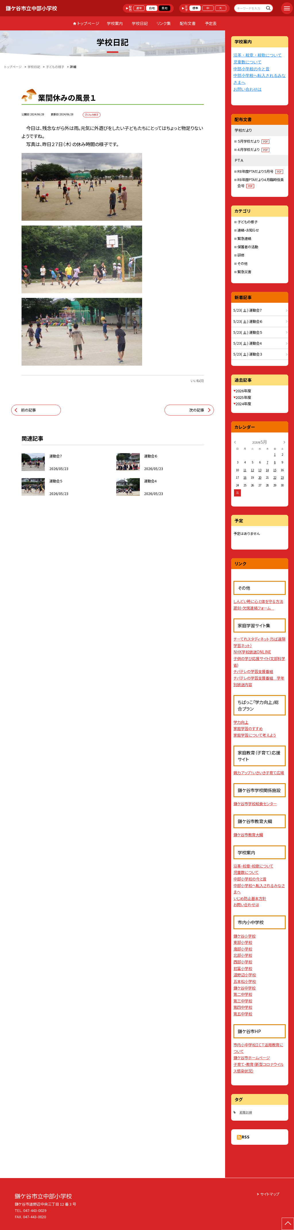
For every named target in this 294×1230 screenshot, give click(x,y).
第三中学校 (242, 1001)
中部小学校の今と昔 (251, 69)
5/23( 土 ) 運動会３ (247, 354)
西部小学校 (242, 962)
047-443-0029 (34, 1210)
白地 (152, 8)
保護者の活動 (247, 246)
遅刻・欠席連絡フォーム (253, 608)
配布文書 (188, 23)
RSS (245, 1137)
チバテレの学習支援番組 (253, 671)
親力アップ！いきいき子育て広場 (258, 772)
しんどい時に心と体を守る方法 (258, 601)
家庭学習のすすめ (248, 728)
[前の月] (235, 442)
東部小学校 (242, 942)
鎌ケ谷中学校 (244, 988)
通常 (139, 8)
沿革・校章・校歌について (257, 55)
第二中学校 (242, 994)
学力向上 (240, 722)
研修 (240, 255)
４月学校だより (253, 149)
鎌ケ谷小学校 (244, 936)
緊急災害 (244, 271)
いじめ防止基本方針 (249, 898)
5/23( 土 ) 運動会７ (247, 310)
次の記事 (196, 410)
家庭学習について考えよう (254, 735)
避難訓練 (245, 1112)
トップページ (88, 23)
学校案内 (115, 23)
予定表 (211, 23)
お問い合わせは (247, 89)
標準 (195, 8)
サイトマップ (269, 1194)
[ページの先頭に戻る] (288, 1224)
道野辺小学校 (244, 974)
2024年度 (243, 403)
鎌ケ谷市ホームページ (251, 1057)
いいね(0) (197, 380)
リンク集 (163, 23)
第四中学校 (242, 1007)
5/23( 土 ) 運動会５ (247, 332)
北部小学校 (242, 955)
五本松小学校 (244, 981)
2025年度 (243, 397)
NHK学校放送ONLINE (252, 652)
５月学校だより (253, 141)
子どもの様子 (247, 221)
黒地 (164, 8)
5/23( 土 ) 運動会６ (247, 321)
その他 (242, 263)
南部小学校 (242, 949)
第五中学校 (242, 1013)
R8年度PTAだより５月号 (260, 171)
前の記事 (28, 410)
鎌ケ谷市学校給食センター (255, 803)
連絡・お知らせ (248, 230)
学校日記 (140, 23)
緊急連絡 (244, 238)
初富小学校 (242, 968)
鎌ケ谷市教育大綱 (248, 834)
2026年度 (243, 390)
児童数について (247, 62)
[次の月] (284, 442)
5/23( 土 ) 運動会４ (247, 343)
